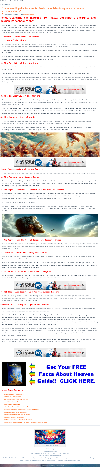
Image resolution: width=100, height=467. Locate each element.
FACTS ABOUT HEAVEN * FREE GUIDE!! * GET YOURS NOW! (50, 453)
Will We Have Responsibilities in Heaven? (16, 407)
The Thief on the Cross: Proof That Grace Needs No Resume (21, 409)
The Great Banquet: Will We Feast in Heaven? (17, 414)
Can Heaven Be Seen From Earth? (14, 417)
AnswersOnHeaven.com (50, 451)
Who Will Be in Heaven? (11, 402)
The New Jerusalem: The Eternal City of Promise (18, 420)
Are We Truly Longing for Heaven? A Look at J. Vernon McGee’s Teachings (25, 422)
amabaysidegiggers (28, 14)
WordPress (44, 465)
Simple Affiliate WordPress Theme (56, 465)
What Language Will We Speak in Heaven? (16, 412)
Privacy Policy (50, 449)
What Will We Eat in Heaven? (12, 396)
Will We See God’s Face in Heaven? (14, 394)
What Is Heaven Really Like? (12, 404)
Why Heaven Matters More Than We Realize (16, 399)
